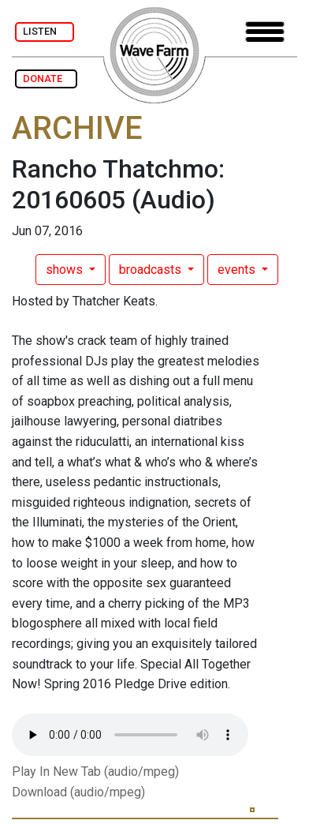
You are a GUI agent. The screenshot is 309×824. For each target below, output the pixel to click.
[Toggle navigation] (265, 32)
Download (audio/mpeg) (78, 792)
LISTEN (44, 31)
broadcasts (151, 269)
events (238, 269)
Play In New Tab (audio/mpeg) (95, 771)
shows (66, 269)
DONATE (46, 78)
